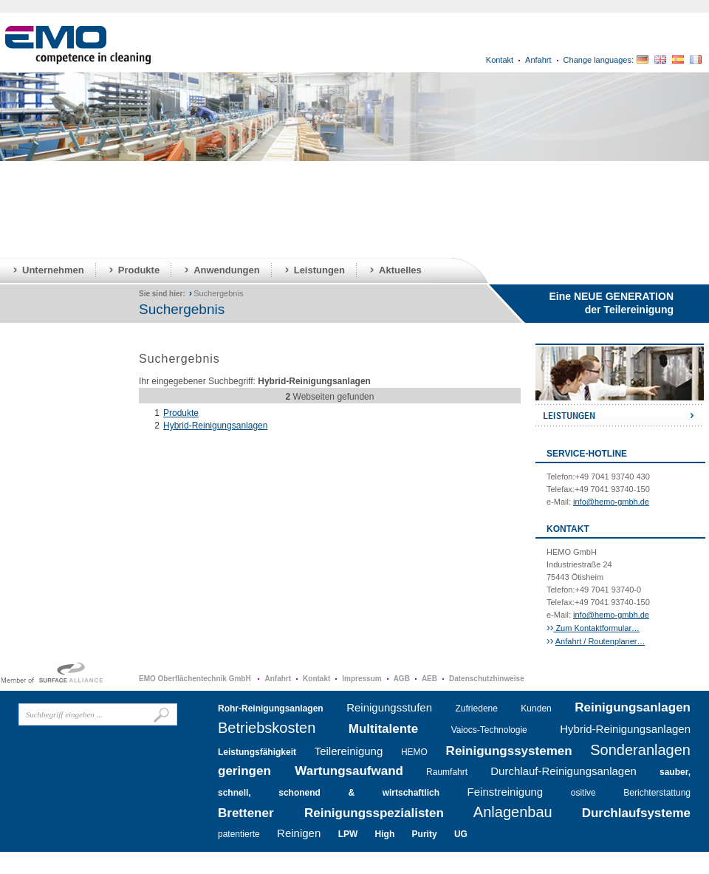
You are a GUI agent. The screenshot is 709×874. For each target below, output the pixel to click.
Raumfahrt (446, 772)
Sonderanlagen (640, 750)
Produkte (139, 270)
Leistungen (319, 270)
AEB (429, 679)
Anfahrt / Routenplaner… (600, 641)
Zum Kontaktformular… (596, 628)
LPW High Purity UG (402, 834)
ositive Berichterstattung (631, 793)
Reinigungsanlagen (633, 707)
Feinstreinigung (505, 791)
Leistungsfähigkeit (257, 752)
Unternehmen (53, 270)
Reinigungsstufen (389, 707)
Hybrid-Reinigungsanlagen (215, 425)
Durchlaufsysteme (636, 813)
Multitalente (383, 729)
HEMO (414, 752)
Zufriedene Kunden (504, 708)
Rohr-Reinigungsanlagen (270, 708)
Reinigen (299, 833)
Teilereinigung (349, 751)
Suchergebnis (218, 293)
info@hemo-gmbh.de (611, 501)
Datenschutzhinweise (486, 679)
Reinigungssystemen (509, 751)
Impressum (361, 679)
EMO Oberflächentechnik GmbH (196, 679)
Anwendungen (226, 270)
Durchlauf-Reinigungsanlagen (563, 771)
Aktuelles (400, 270)
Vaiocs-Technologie (489, 730)
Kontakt (499, 59)
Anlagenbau (512, 812)
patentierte (239, 834)
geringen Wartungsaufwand (310, 771)
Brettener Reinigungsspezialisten (331, 813)
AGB (402, 679)
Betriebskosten (266, 728)
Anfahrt (538, 59)
